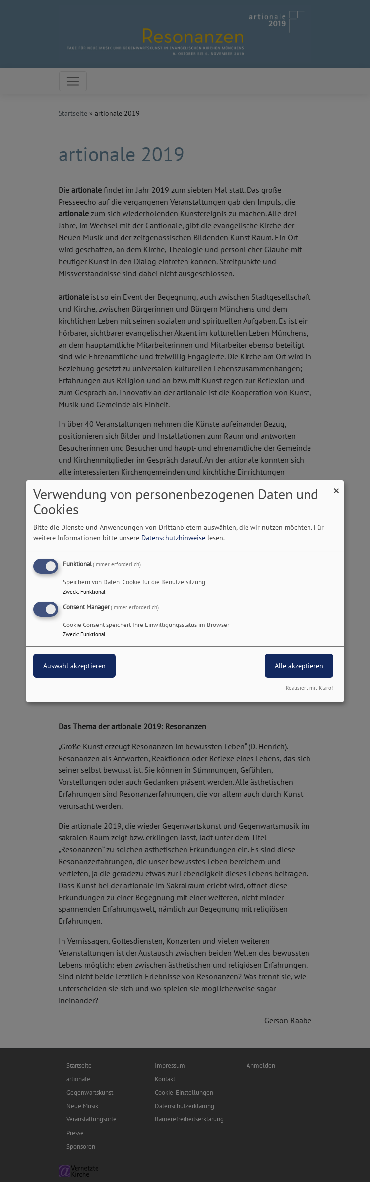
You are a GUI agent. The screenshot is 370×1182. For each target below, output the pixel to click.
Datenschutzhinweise (173, 537)
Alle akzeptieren (299, 665)
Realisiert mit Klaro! (309, 687)
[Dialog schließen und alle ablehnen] (336, 486)
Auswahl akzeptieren (74, 665)
